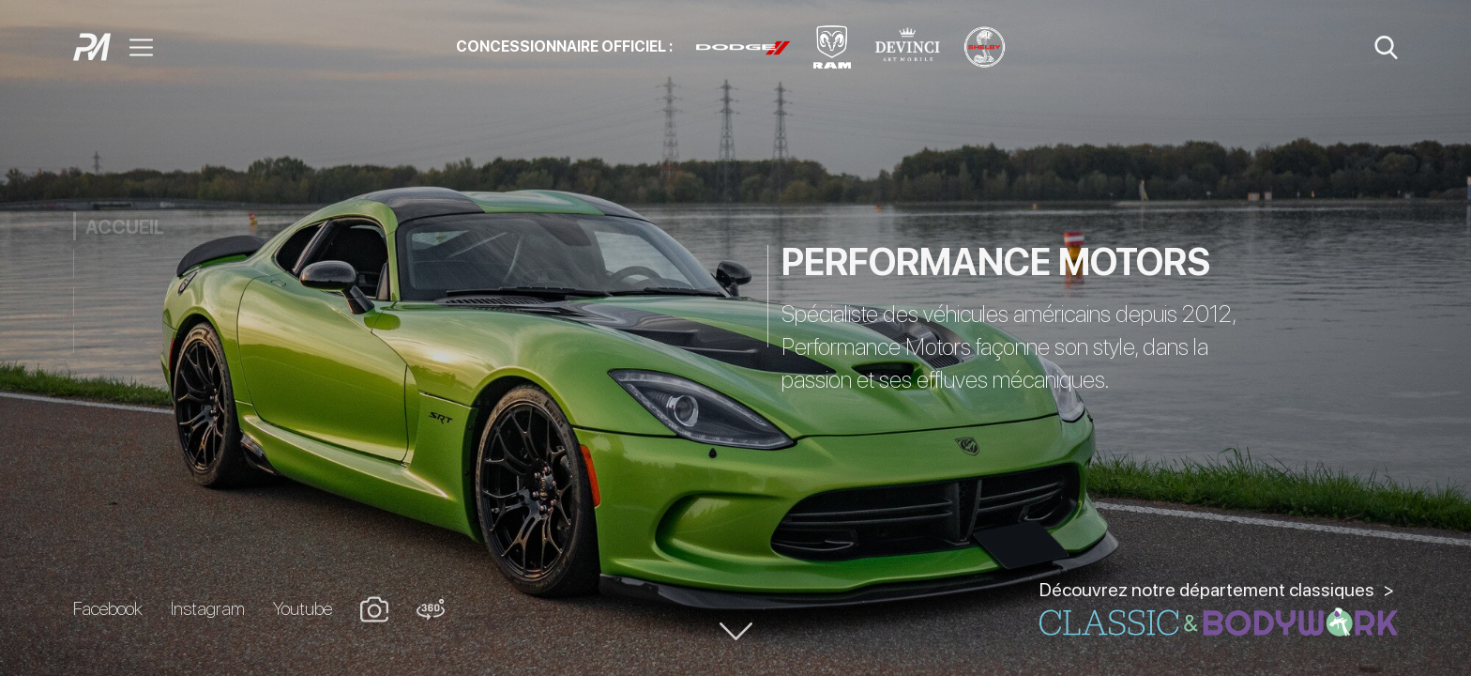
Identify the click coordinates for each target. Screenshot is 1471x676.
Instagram (208, 608)
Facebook (108, 608)
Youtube (302, 608)
